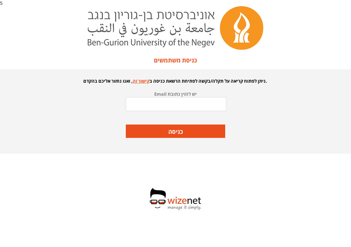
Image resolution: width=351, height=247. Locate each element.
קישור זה (141, 81)
